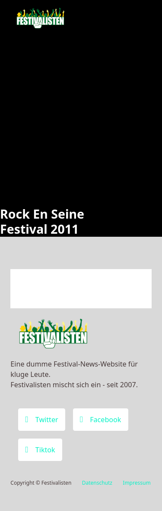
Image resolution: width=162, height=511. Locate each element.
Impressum (136, 482)
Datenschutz (97, 482)
